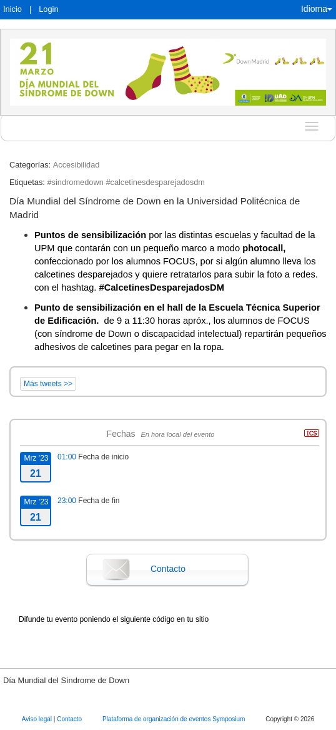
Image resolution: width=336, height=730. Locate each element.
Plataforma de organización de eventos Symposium (174, 719)
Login (48, 9)
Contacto (168, 569)
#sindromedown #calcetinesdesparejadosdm (126, 182)
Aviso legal (38, 719)
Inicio (12, 9)
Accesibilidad (76, 164)
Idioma (316, 9)
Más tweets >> (48, 383)
